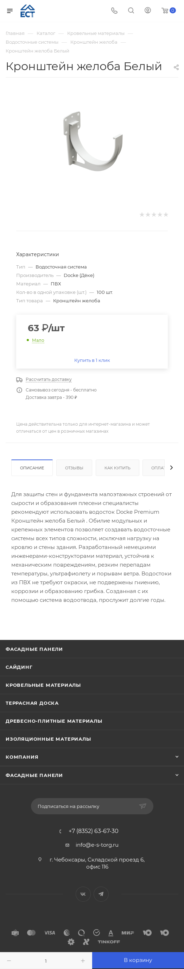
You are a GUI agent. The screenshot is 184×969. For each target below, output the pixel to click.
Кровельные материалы (43, 685)
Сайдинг (19, 667)
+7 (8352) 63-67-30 (94, 831)
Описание (32, 467)
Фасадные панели (34, 649)
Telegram (101, 894)
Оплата (160, 467)
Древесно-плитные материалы (54, 721)
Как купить (117, 467)
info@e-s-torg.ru (97, 844)
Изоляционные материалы (48, 739)
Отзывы (74, 467)
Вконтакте (83, 894)
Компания (22, 757)
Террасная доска (32, 703)
